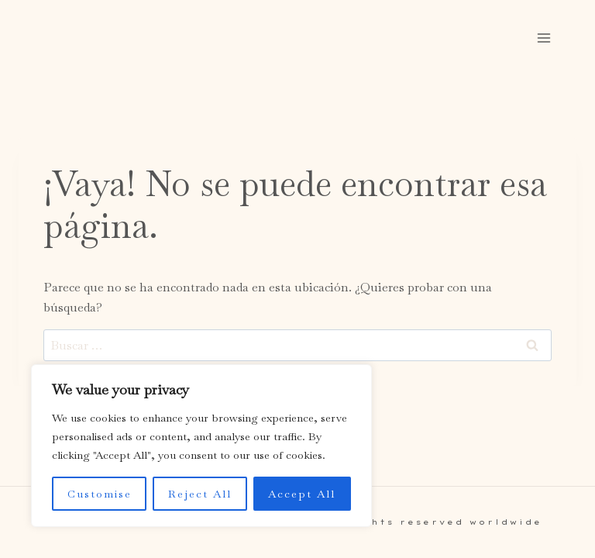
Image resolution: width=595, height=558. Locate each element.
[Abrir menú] (543, 38)
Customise (99, 494)
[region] (201, 445)
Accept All (301, 494)
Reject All (200, 494)
